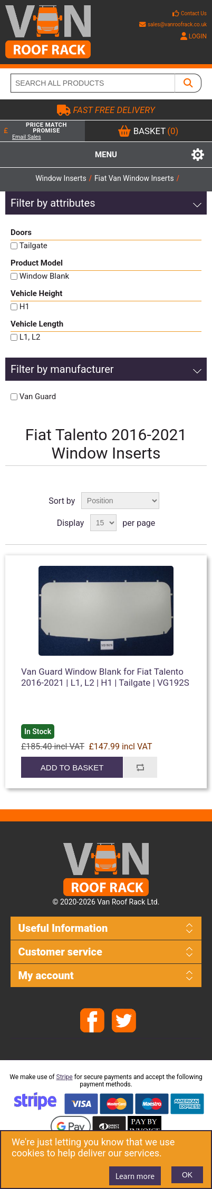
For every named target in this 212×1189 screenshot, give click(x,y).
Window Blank (44, 276)
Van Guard (38, 396)
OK (187, 1175)
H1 (25, 306)
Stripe (64, 1077)
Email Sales (26, 137)
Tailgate (33, 245)
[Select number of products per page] (103, 522)
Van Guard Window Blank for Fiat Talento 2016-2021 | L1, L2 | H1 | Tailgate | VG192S (105, 676)
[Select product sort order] (120, 500)
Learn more (135, 1176)
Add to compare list (140, 767)
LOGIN (193, 36)
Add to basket (72, 767)
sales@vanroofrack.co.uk (173, 24)
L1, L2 (30, 337)
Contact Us (194, 13)
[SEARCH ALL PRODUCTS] (93, 83)
